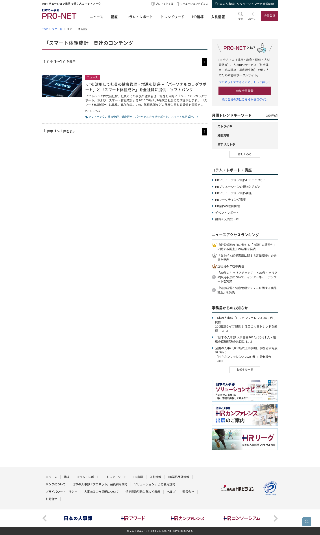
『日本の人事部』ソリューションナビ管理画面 (244, 4)
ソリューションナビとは (194, 3)
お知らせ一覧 (245, 369)
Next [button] (276, 518)
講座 (114, 17)
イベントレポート (227, 212)
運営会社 (188, 491)
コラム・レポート (139, 17)
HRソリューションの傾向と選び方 (238, 186)
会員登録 (269, 15)
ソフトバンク (97, 116)
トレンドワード (173, 17)
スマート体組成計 (182, 116)
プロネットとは (165, 3)
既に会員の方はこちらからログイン (245, 99)
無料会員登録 (244, 91)
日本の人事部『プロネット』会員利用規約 (99, 484)
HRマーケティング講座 (230, 199)
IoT (198, 116)
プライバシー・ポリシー (61, 491)
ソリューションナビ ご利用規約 (154, 484)
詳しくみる (245, 154)
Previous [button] (44, 518)
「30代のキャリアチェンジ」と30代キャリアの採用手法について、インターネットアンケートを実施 (247, 277)
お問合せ (51, 499)
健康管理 (113, 116)
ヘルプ (171, 491)
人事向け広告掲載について (101, 491)
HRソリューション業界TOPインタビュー (242, 180)
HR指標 (197, 17)
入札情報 (218, 17)
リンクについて (56, 484)
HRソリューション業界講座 (233, 193)
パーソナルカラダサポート (151, 116)
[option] (78, 518)
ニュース (96, 17)
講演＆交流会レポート (230, 219)
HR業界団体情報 (178, 477)
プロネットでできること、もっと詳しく (245, 82)
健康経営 (127, 116)
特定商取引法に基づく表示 (143, 491)
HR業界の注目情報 (227, 206)
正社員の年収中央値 (230, 266)
